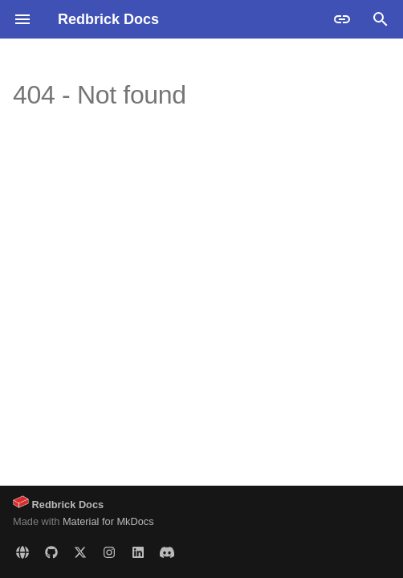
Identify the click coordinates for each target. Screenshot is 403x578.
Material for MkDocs (108, 521)
